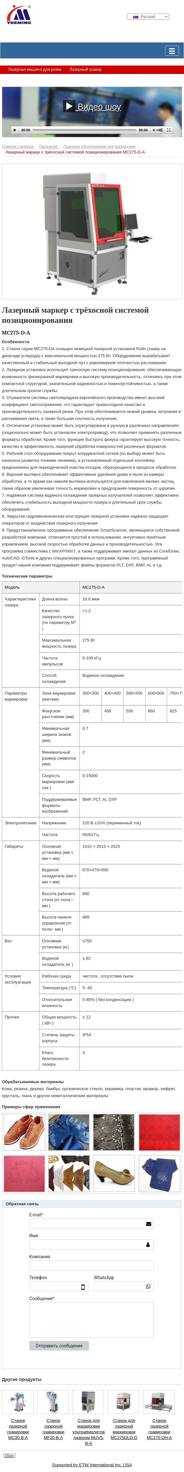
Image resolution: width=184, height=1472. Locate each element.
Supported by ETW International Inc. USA (92, 1464)
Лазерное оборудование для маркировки (46, 78)
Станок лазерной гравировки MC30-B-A (18, 1429)
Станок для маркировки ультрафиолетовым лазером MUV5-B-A (88, 1432)
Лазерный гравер (85, 69)
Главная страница (18, 146)
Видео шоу (92, 106)
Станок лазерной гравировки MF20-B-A (54, 1429)
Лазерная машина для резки (34, 69)
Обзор (9, 1455)
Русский (144, 17)
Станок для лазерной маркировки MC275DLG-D (124, 1429)
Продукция (48, 146)
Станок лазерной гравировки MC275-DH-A (159, 1429)
